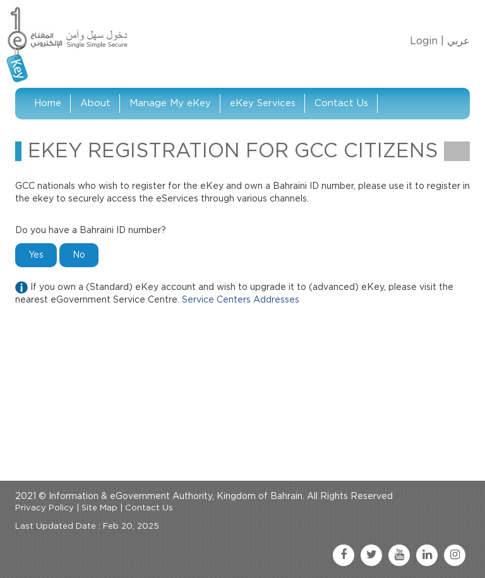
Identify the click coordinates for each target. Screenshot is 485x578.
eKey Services (263, 103)
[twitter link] (371, 555)
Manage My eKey (170, 103)
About (95, 103)
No (79, 255)
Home (47, 103)
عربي (458, 41)
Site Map (99, 508)
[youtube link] (399, 555)
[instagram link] (454, 555)
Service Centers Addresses (240, 300)
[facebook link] (343, 555)
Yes (36, 255)
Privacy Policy (44, 508)
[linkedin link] (427, 555)
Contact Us (341, 103)
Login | (427, 41)
